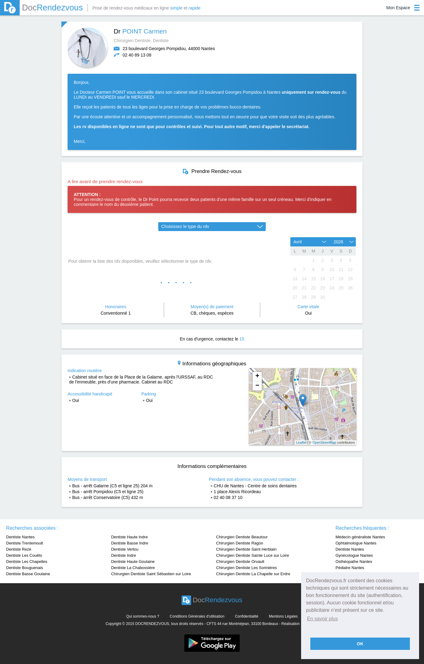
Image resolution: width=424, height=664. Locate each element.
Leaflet (301, 442)
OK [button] (360, 643)
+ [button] (257, 376)
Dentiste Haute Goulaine (133, 561)
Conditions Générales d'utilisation (197, 616)
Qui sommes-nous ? (142, 616)
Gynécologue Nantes (354, 555)
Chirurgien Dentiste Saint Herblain (246, 549)
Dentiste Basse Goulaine (28, 574)
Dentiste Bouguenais (24, 567)
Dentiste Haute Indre (129, 537)
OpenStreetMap (324, 442)
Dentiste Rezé (18, 549)
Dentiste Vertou (125, 549)
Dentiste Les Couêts (24, 555)
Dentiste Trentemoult (24, 543)
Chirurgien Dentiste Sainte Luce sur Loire (252, 555)
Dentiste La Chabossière (133, 567)
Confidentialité (246, 616)
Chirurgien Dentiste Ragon (239, 543)
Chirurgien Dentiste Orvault (240, 561)
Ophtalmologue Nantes (356, 543)
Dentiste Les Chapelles (26, 561)
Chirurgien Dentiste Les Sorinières (246, 567)
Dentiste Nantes (20, 537)
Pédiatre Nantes (350, 567)
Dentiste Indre (123, 555)
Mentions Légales (283, 616)
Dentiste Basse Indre (129, 543)
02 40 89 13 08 (137, 55)
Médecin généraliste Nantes (360, 537)
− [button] (257, 386)
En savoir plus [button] (322, 618)
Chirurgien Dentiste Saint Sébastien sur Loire (151, 574)
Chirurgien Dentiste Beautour (242, 537)
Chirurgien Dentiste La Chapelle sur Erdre (253, 574)
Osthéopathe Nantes (354, 561)
